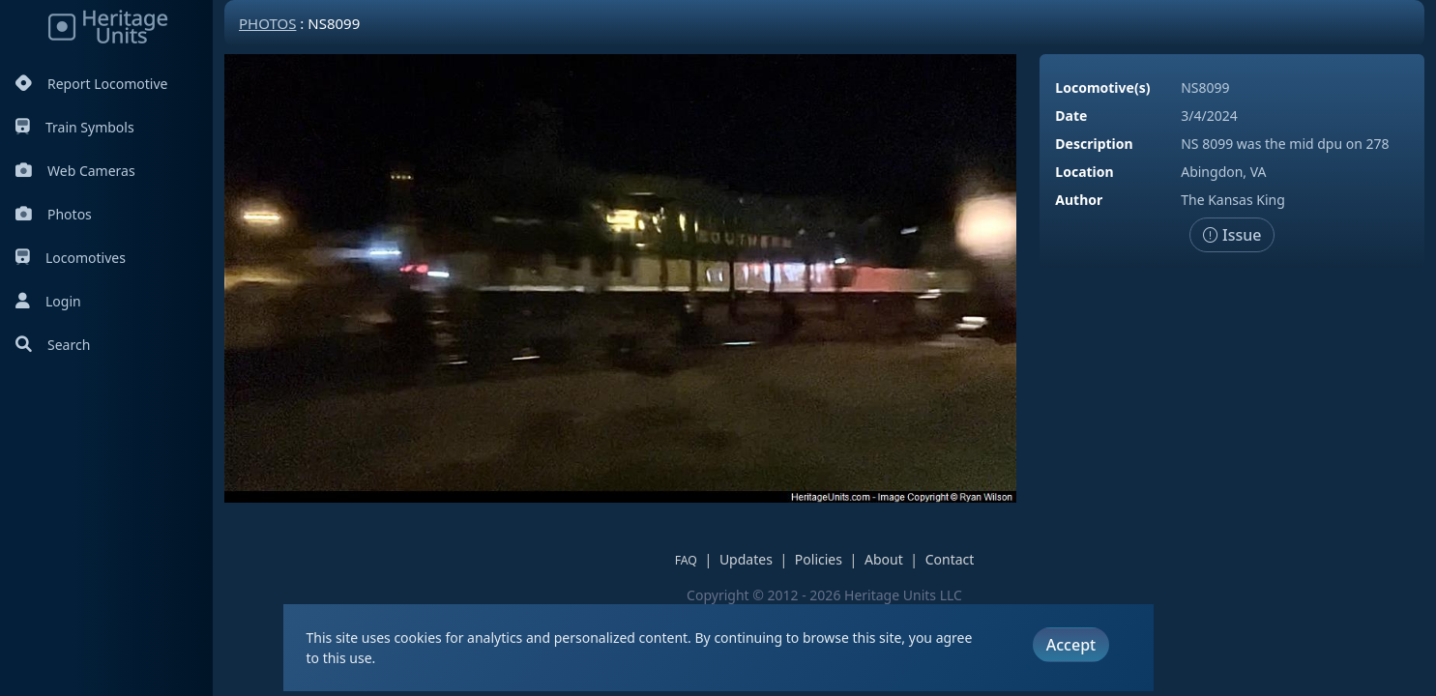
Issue (1232, 235)
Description (1093, 143)
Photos (53, 214)
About (884, 559)
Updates (746, 559)
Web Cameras (75, 170)
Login (48, 301)
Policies (818, 559)
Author (1078, 199)
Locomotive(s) (1102, 87)
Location (1084, 171)
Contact (950, 559)
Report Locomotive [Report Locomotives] (91, 83)
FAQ (686, 560)
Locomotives (70, 257)
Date (1071, 115)
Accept (1071, 644)
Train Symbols (74, 127)
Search (52, 344)
